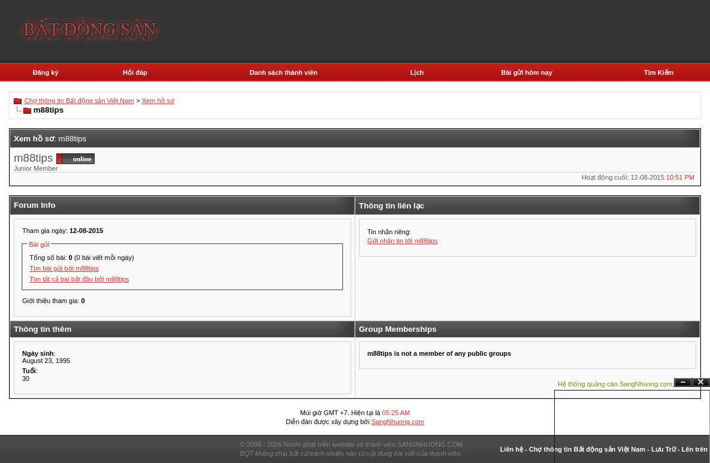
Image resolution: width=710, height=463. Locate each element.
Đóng (701, 382)
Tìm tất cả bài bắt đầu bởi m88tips (79, 279)
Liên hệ (511, 449)
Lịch (417, 72)
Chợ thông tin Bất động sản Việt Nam (79, 100)
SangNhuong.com (397, 421)
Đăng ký (46, 72)
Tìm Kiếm (658, 72)
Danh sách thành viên (283, 72)
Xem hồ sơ (158, 100)
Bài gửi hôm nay (526, 72)
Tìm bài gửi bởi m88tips (63, 268)
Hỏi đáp (135, 72)
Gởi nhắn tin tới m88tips (402, 240)
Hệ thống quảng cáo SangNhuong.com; (616, 384)
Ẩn (683, 382)
